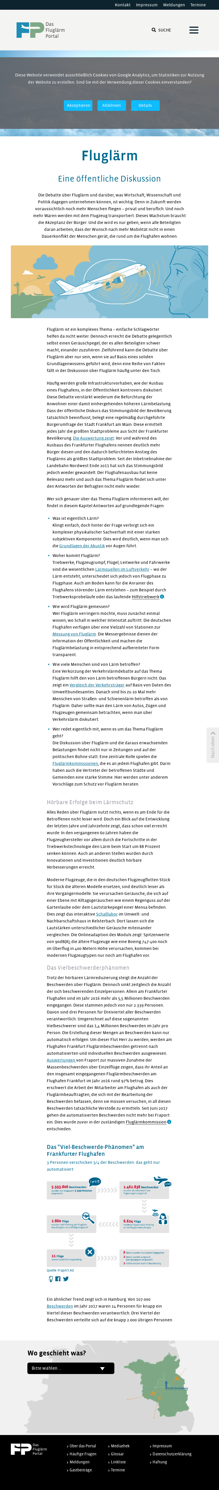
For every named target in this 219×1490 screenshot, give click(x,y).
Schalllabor (107, 914)
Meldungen (174, 5)
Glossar (117, 1454)
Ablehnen (111, 105)
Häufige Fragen (83, 1454)
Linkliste (118, 1462)
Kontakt (123, 5)
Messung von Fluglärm (74, 634)
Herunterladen (51, 1279)
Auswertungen (61, 1060)
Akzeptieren (78, 105)
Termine (198, 5)
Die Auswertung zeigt (93, 438)
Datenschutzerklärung (172, 1454)
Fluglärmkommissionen (75, 763)
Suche (161, 30)
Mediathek (120, 1446)
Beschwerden (60, 1306)
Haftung (160, 1462)
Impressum (147, 5)
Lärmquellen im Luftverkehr (122, 569)
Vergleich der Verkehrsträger (97, 685)
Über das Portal (83, 1446)
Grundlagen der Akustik (82, 546)
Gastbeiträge (81, 1470)
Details (145, 105)
